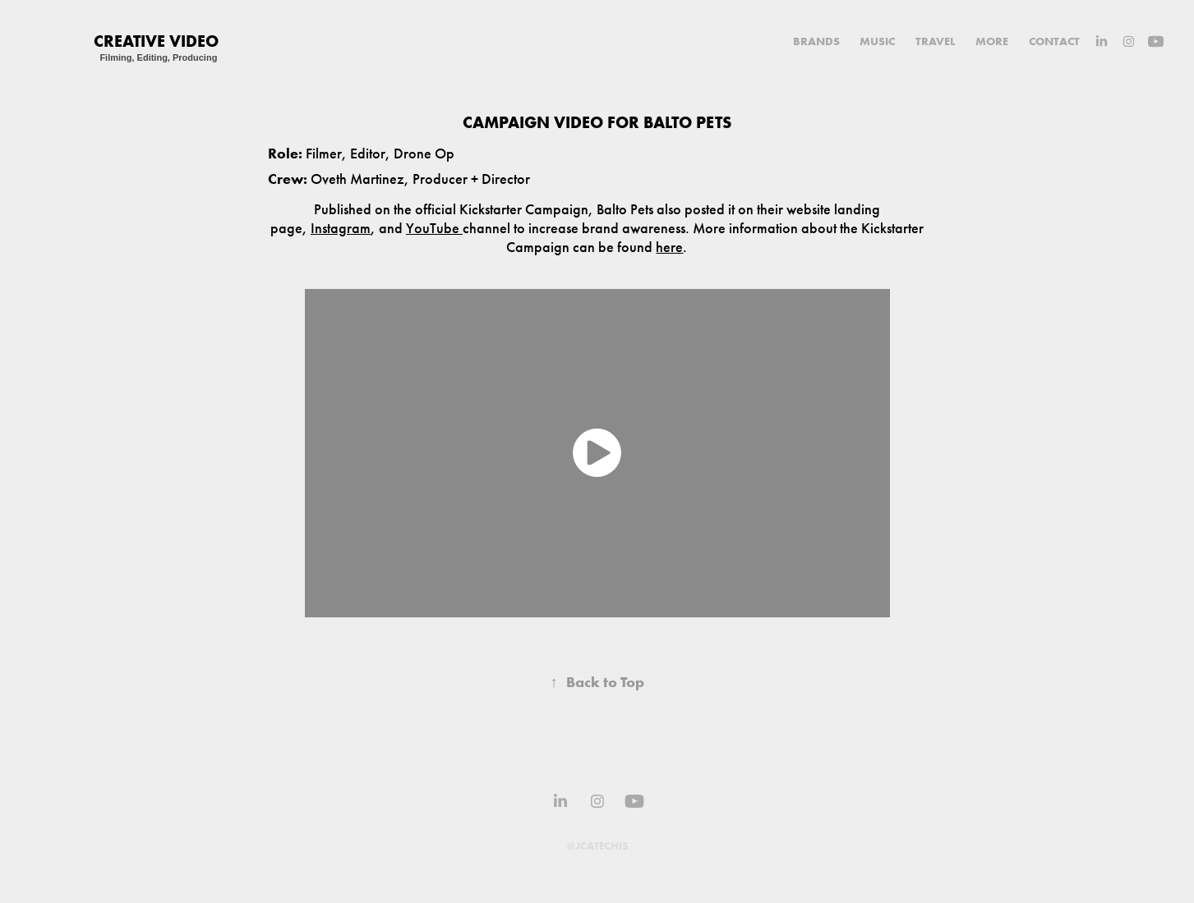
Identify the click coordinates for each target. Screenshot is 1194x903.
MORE (991, 41)
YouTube (434, 228)
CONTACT (1054, 41)
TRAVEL (935, 41)
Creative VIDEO (156, 40)
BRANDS (816, 41)
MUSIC (877, 41)
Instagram (341, 228)
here (669, 247)
